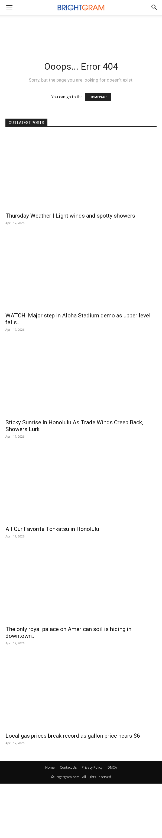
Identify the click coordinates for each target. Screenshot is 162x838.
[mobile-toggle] (9, 7)
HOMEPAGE (98, 97)
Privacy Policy (92, 767)
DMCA (112, 767)
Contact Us (68, 767)
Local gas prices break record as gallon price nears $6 (72, 735)
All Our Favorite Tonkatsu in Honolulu (52, 529)
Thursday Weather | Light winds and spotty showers (70, 215)
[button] (154, 7)
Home (50, 767)
